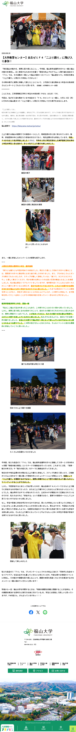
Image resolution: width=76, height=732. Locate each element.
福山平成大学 (65, 664)
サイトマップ (23, 664)
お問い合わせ (60, 670)
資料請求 (19, 670)
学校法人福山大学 (43, 664)
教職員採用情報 (55, 664)
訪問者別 (26, 729)
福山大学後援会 (33, 664)
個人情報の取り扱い (11, 664)
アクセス (39, 670)
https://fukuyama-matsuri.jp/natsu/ (26, 126)
